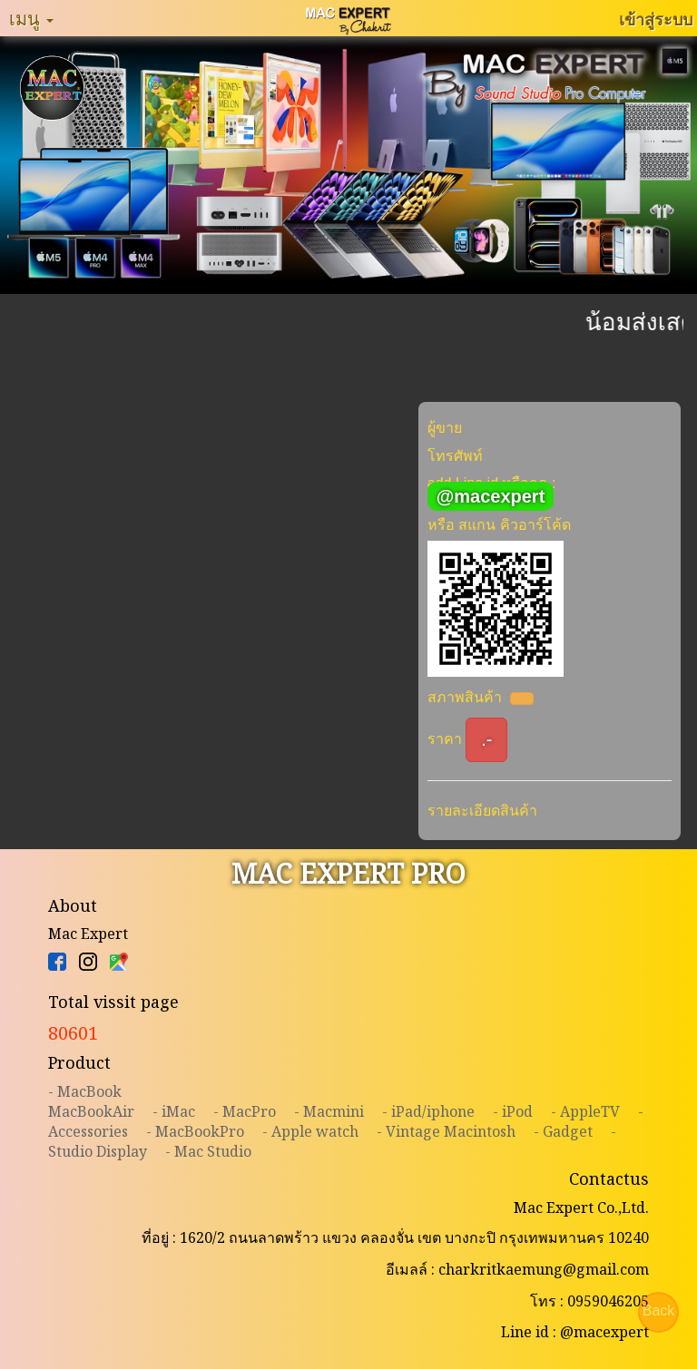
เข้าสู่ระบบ (655, 19)
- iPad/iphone (428, 1111)
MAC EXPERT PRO (348, 873)
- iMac (173, 1111)
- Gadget (563, 1131)
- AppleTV (585, 1111)
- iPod (513, 1111)
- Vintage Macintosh (446, 1131)
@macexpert (491, 496)
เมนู (31, 18)
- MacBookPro (195, 1131)
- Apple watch (310, 1131)
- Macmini (329, 1111)
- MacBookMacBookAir (91, 1101)
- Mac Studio (208, 1151)
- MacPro (244, 1111)
